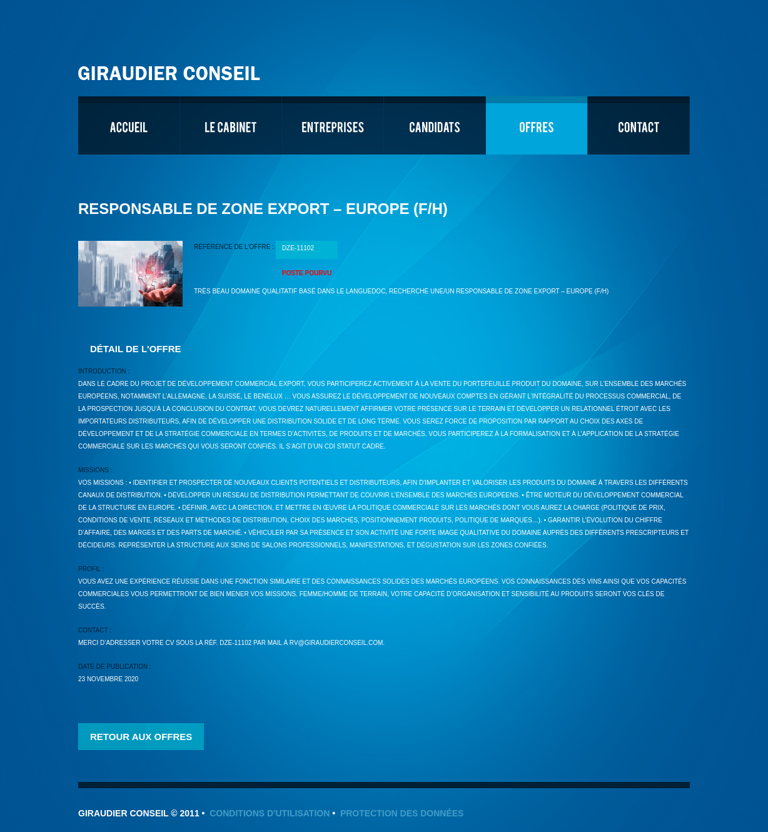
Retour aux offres (141, 736)
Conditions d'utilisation (270, 813)
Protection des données (402, 813)
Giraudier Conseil (170, 68)
